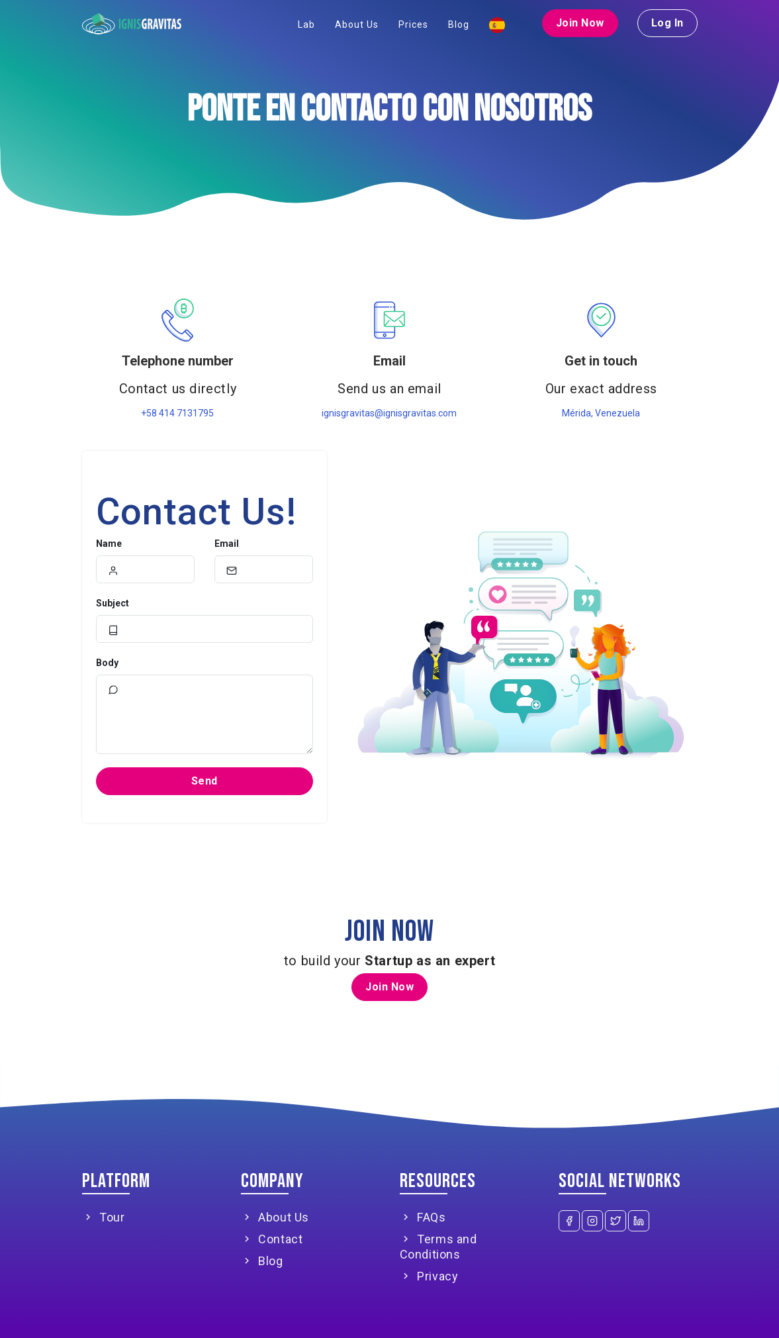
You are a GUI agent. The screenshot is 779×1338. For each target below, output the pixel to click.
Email (226, 543)
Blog (458, 24)
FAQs (423, 1217)
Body (107, 662)
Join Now (580, 23)
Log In (667, 23)
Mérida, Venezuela (601, 413)
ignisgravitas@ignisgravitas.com (389, 413)
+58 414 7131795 (177, 413)
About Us (357, 24)
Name (109, 543)
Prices (413, 24)
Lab (306, 24)
